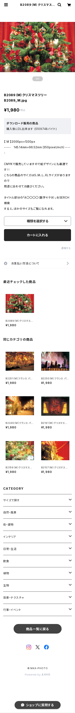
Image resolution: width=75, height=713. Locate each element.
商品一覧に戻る (37, 629)
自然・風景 (10, 512)
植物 (6, 573)
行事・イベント (12, 609)
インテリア (9, 536)
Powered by (37, 674)
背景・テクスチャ (13, 597)
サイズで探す (11, 500)
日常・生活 (10, 549)
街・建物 (8, 524)
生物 (6, 585)
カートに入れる (37, 235)
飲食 (6, 561)
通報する (66, 248)
